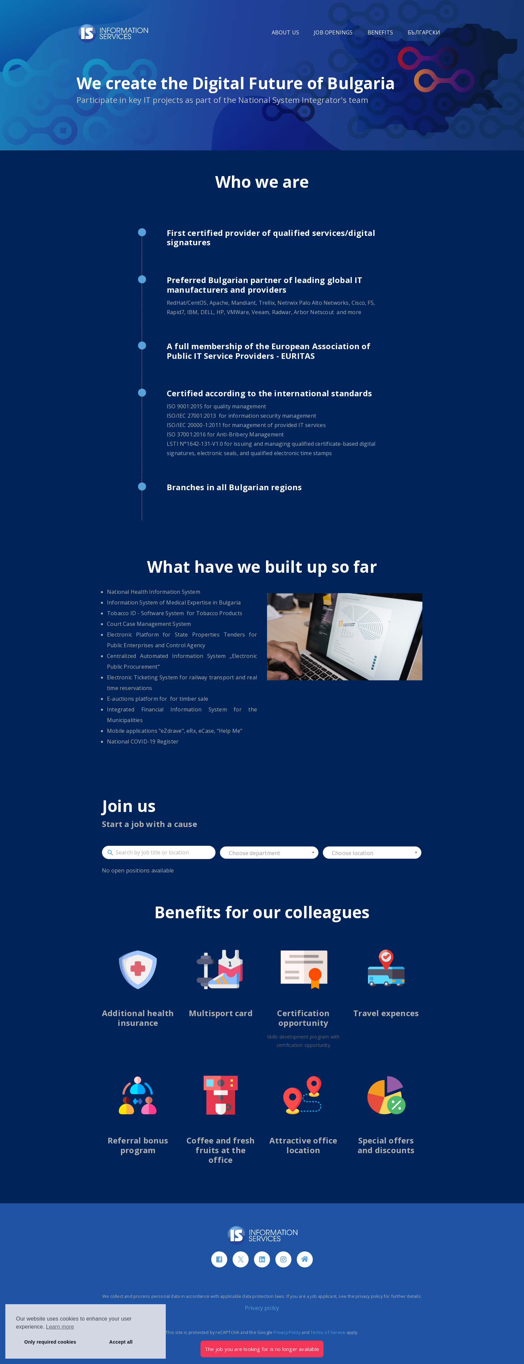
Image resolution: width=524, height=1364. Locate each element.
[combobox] (269, 852)
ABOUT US (285, 32)
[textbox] (269, 853)
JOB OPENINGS (333, 32)
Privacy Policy (286, 1332)
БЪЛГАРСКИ (424, 32)
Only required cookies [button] (50, 1342)
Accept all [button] (121, 1342)
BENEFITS (380, 32)
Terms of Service (327, 1332)
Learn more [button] (60, 1327)
